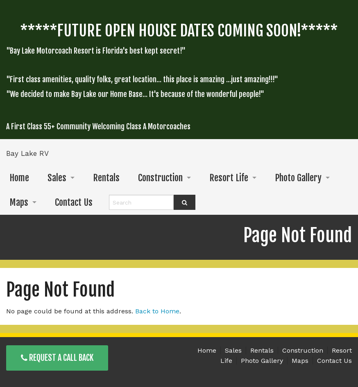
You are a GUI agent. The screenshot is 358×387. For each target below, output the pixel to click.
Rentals (106, 177)
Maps (18, 202)
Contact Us (74, 202)
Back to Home (157, 311)
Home (19, 177)
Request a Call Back (57, 358)
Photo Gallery (298, 177)
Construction (160, 177)
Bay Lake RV (27, 153)
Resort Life (228, 177)
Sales (57, 177)
